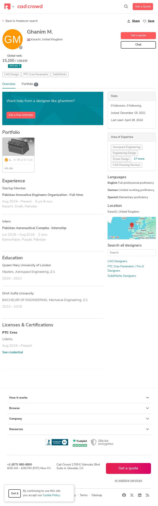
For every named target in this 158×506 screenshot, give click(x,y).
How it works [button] (79, 397)
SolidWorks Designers (122, 276)
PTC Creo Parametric (35, 74)
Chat (138, 44)
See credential (12, 352)
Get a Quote (143, 6)
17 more (139, 159)
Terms (84, 495)
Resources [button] (79, 429)
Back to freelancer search (20, 21)
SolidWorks (60, 74)
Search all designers (125, 246)
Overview (8, 84)
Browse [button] (79, 408)
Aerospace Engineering (127, 147)
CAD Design (11, 74)
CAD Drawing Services (126, 165)
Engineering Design (124, 153)
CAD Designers (117, 261)
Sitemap (97, 495)
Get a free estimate (21, 115)
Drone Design (121, 159)
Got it (14, 493)
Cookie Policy (51, 495)
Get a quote (138, 35)
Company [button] (79, 418)
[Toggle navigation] (9, 6)
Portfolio (30, 84)
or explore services (128, 480)
